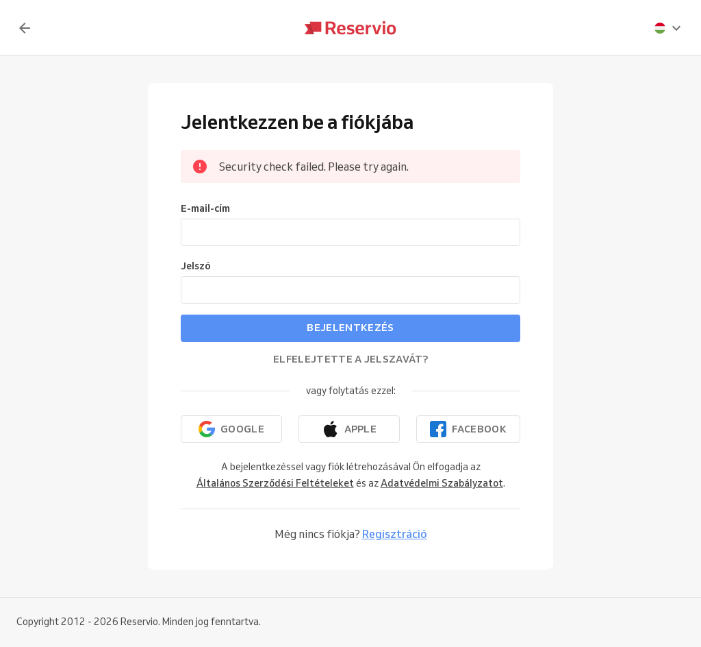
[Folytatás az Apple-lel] (349, 429)
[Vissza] (24, 28)
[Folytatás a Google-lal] (231, 429)
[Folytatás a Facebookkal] (468, 429)
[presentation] (668, 28)
